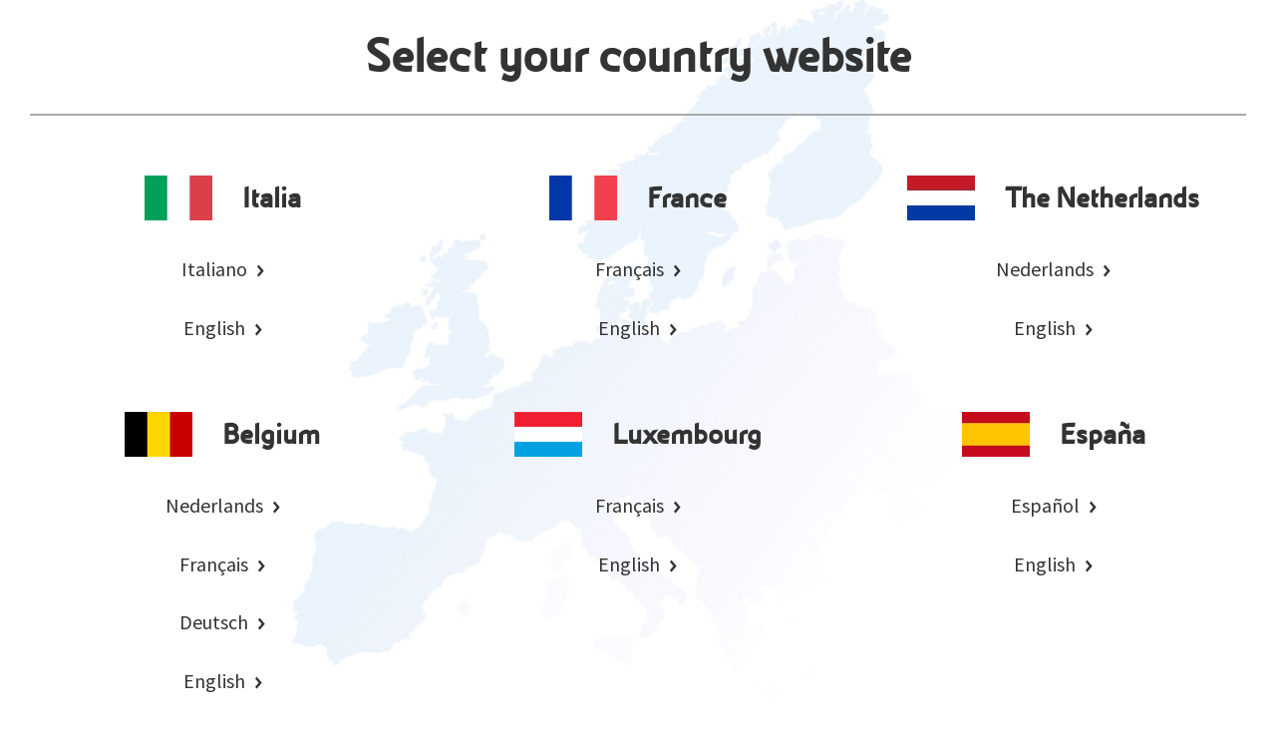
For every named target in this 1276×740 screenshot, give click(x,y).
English (214, 327)
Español (1045, 505)
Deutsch (213, 621)
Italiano (214, 268)
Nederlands (1045, 268)
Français (629, 268)
